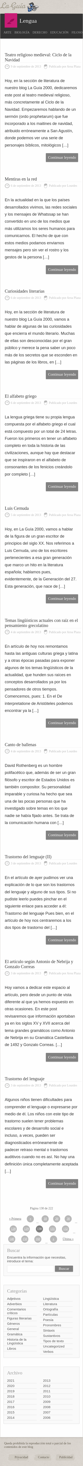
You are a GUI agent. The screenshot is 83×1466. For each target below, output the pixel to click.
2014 (10, 1417)
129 (26, 1229)
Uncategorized (54, 1346)
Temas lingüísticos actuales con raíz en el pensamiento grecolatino (41, 623)
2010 (46, 1396)
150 (25, 1239)
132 (65, 1229)
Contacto (43, 1457)
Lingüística (51, 1298)
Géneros (13, 1323)
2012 (46, 1386)
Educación (59, 32)
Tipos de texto (53, 1341)
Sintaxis (49, 1330)
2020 (10, 1386)
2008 (46, 1407)
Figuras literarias (19, 1318)
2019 (10, 1391)
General (13, 1329)
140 (12, 1239)
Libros (11, 1348)
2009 (46, 1402)
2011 (46, 1391)
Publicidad (66, 1457)
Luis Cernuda (17, 508)
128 (13, 1229)
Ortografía (50, 1309)
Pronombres (52, 1325)
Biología (22, 32)
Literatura (50, 1304)
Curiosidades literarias (24, 291)
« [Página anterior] (30, 1218)
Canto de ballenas (20, 744)
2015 (10, 1412)
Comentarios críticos (16, 1311)
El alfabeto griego (21, 396)
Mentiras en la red (21, 179)
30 (68, 1218)
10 (45, 1218)
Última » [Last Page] (68, 1239)
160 (38, 1239)
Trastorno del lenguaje (24, 1078)
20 (56, 1218)
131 (52, 1229)
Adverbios (14, 1304)
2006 (46, 1417)
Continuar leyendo (62, 157)
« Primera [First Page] (15, 1218)
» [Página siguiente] (53, 1239)
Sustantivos (51, 1336)
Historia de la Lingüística (17, 1341)
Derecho (40, 32)
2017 (10, 1402)
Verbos (48, 1351)
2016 (10, 1407)
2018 (10, 1396)
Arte (8, 32)
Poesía (48, 1320)
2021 (10, 1380)
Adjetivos (14, 1298)
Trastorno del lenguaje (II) (28, 856)
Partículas (50, 1314)
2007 (46, 1412)
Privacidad (21, 1457)
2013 (46, 1380)
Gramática (14, 1334)
